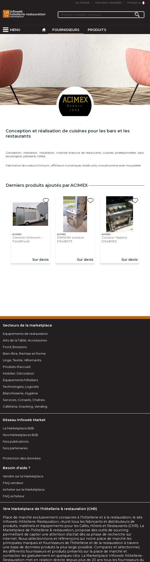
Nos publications (16, 441)
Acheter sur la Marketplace (24, 489)
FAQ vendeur (13, 483)
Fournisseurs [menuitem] (65, 30)
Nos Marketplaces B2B (20, 435)
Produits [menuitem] (97, 30)
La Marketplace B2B (18, 428)
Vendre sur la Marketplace (23, 476)
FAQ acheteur (14, 496)
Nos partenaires (15, 448)
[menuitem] (5, 30)
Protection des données (22, 458)
